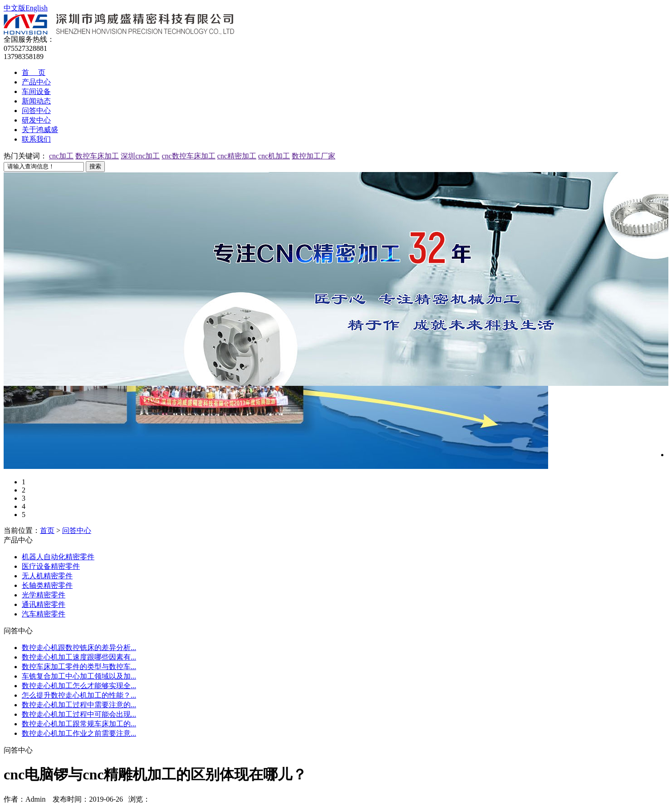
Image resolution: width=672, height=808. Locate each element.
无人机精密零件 (47, 576)
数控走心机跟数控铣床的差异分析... (79, 647)
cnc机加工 (274, 156)
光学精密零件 (43, 595)
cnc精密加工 (236, 156)
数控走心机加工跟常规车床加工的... (79, 724)
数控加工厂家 (313, 156)
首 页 (33, 72)
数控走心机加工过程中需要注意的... (79, 705)
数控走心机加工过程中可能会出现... (79, 714)
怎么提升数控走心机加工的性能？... (79, 695)
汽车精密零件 (43, 614)
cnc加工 (61, 156)
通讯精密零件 (43, 604)
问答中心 (36, 110)
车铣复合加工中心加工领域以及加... (79, 676)
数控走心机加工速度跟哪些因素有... (79, 657)
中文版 (14, 8)
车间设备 (36, 91)
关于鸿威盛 (40, 129)
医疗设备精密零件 (51, 566)
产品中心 (36, 82)
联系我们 (36, 139)
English (36, 8)
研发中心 (36, 120)
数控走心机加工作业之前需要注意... (79, 733)
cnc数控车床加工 (188, 156)
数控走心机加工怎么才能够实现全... (79, 686)
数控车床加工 (97, 156)
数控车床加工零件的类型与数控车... (79, 666)
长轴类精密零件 (47, 585)
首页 (47, 530)
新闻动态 (36, 101)
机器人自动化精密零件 (58, 557)
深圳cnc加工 (140, 156)
